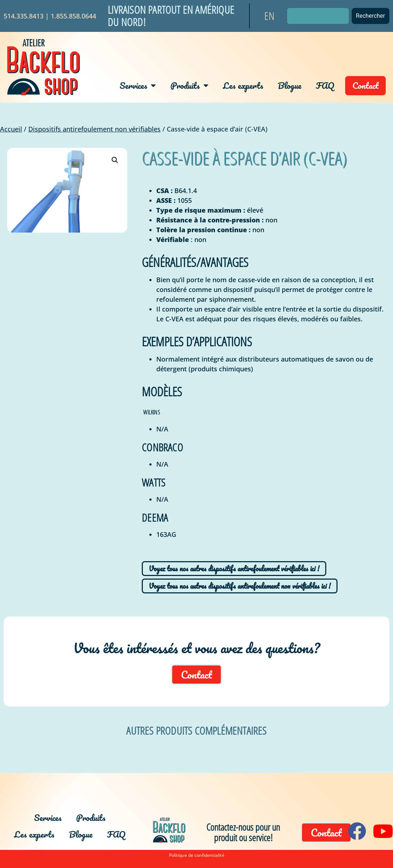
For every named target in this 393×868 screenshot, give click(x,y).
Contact (365, 85)
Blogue (289, 85)
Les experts (243, 85)
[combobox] (318, 16)
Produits (189, 85)
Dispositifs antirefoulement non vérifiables (94, 129)
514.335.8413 (24, 16)
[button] (114, 160)
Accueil (11, 129)
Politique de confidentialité (196, 855)
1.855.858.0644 (73, 16)
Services (138, 85)
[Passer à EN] (269, 16)
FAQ (325, 85)
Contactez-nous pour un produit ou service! (243, 832)
